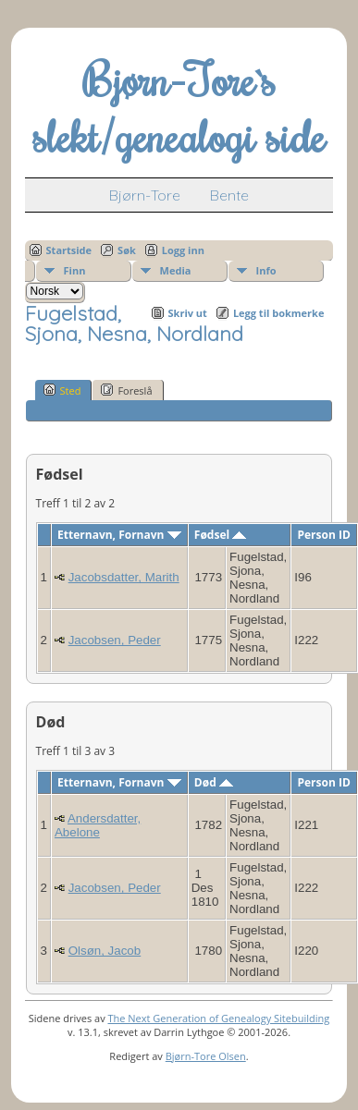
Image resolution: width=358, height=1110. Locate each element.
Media (175, 270)
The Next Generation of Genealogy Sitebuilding (218, 1018)
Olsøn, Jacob (105, 951)
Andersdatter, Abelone (98, 825)
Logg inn (183, 250)
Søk (126, 250)
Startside (69, 250)
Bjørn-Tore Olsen (206, 1056)
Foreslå (126, 390)
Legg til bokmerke (279, 313)
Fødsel (220, 535)
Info (266, 270)
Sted (62, 390)
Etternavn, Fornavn (119, 535)
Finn (75, 270)
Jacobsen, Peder (114, 640)
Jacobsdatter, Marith (123, 577)
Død (213, 782)
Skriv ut (187, 313)
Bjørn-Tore (144, 195)
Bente (229, 195)
